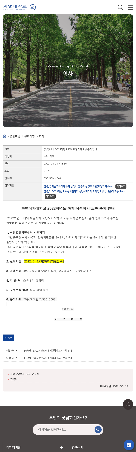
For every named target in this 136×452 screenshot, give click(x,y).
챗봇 (129, 445)
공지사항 (29, 136)
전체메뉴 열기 (130, 7)
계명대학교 (15, 7)
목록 (9, 337)
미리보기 (121, 186)
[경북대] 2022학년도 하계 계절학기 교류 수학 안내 (48, 358)
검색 (120, 7)
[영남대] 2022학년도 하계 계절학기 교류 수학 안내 (48, 350)
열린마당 (15, 136)
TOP (128, 405)
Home (4, 136)
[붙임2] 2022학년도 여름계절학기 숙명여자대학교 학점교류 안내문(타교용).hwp (84, 191)
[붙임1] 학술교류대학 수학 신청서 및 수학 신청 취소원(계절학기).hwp (78, 186)
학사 (41, 136)
